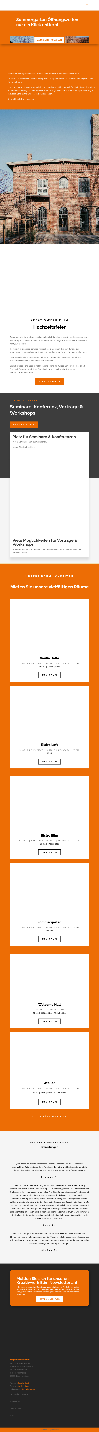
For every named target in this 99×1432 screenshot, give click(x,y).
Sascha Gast (23, 1383)
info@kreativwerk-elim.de (21, 1366)
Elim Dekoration (28, 1389)
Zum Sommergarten (49, 39)
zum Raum (49, 675)
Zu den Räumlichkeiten (49, 1116)
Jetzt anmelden (49, 1299)
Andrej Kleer (23, 1386)
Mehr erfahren (49, 381)
